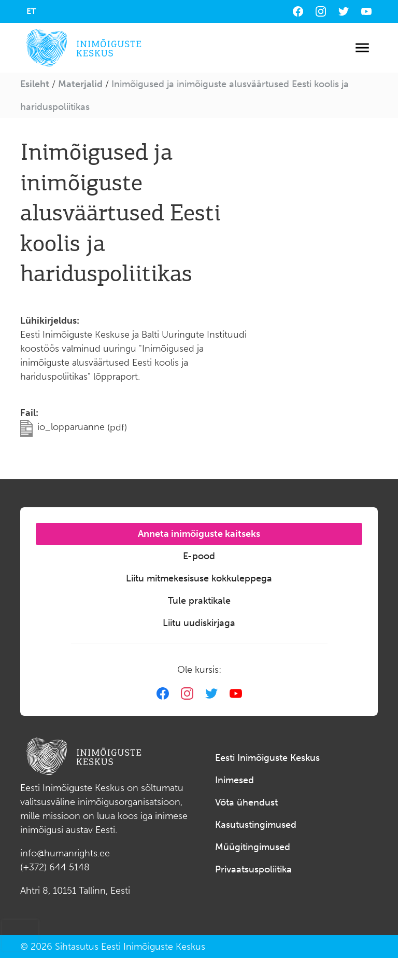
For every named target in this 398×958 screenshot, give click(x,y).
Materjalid (80, 84)
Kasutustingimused (255, 824)
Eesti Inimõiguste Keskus (267, 757)
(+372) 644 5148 (55, 867)
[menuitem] (31, 11)
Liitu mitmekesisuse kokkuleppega (199, 578)
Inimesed (234, 780)
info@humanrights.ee (65, 853)
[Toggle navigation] (362, 48)
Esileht (34, 84)
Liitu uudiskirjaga (199, 623)
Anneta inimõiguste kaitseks (199, 533)
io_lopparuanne (82, 427)
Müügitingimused (252, 847)
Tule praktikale (199, 600)
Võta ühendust (246, 802)
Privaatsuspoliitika (253, 869)
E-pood (199, 556)
